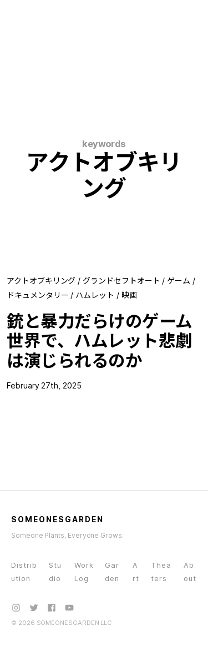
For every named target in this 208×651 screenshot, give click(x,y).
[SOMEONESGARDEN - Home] (54, 15)
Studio (55, 572)
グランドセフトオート (121, 280)
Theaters (161, 572)
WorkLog (84, 572)
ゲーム (178, 280)
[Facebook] (52, 608)
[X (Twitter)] (34, 608)
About (190, 572)
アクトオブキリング (41, 280)
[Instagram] (16, 608)
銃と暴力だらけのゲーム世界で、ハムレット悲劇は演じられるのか (99, 341)
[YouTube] (69, 608)
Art (136, 572)
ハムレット (94, 295)
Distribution (24, 572)
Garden (112, 572)
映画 (129, 295)
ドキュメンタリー (37, 295)
